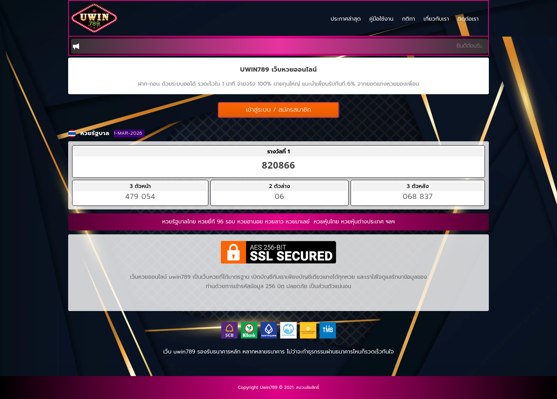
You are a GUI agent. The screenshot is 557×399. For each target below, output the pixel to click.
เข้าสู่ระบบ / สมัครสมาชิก (278, 109)
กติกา (408, 19)
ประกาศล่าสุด (346, 19)
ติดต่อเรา (468, 19)
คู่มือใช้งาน (381, 19)
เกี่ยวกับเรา (436, 19)
